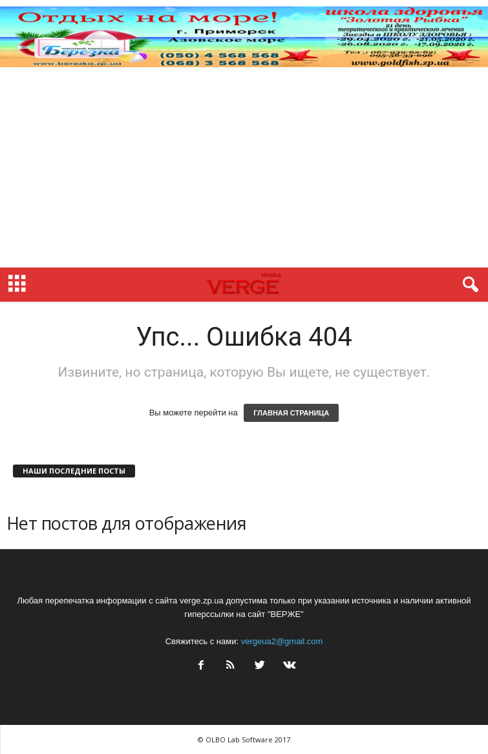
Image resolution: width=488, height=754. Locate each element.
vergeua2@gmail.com (282, 641)
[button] (468, 285)
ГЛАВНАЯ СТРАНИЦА (291, 413)
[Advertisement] (244, 170)
